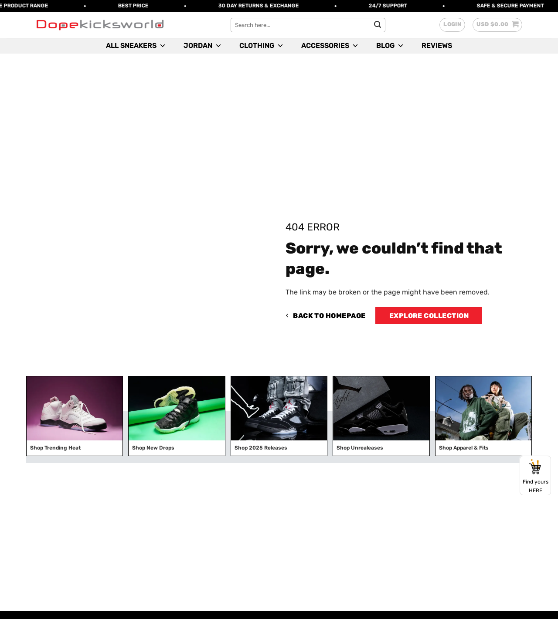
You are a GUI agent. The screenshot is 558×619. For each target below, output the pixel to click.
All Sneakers (136, 46)
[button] (452, 25)
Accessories (330, 46)
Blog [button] (390, 46)
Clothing (261, 46)
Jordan (203, 46)
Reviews (437, 45)
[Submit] (377, 24)
